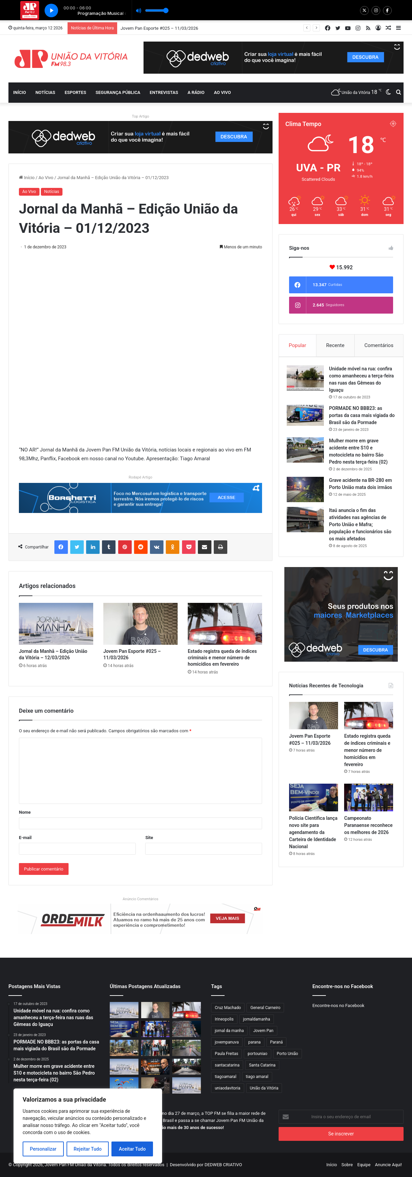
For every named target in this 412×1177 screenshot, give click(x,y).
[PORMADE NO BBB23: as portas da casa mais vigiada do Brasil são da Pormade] (307, 417)
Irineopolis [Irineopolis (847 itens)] (224, 1019)
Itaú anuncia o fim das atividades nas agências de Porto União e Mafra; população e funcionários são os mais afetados (359, 529)
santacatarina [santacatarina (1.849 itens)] (227, 1065)
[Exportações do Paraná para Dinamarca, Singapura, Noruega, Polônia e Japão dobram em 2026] (186, 1029)
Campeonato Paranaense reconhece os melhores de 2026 (368, 832)
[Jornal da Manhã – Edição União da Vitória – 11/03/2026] (124, 1067)
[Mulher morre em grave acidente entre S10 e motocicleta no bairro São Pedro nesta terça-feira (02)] (307, 452)
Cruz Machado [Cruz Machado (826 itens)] (228, 1007)
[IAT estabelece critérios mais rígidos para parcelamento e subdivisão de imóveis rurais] (124, 1048)
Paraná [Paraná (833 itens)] (276, 1042)
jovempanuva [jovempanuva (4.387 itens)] (227, 1042)
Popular (297, 345)
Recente (335, 345)
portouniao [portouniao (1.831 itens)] (257, 1053)
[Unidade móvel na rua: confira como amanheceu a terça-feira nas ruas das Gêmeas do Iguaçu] (307, 380)
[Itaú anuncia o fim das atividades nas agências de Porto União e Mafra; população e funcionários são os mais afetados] (307, 524)
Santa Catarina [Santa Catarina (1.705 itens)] (262, 1065)
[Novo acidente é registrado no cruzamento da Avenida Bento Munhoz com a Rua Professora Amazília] (155, 1085)
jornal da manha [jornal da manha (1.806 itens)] (229, 1030)
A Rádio (195, 92)
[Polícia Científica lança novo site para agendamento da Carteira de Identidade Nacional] (313, 804)
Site (149, 837)
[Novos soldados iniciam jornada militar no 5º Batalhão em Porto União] (186, 1067)
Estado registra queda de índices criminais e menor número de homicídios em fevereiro (222, 657)
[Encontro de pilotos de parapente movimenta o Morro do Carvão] (124, 1085)
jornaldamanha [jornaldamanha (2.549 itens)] (256, 1019)
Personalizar (43, 1149)
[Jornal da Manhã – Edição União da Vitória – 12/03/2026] (56, 624)
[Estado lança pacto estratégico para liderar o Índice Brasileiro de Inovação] (155, 1048)
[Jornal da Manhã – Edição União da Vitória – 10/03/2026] (186, 1085)
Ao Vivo (45, 177)
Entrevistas (164, 92)
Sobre (347, 1164)
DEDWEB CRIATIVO (223, 1164)
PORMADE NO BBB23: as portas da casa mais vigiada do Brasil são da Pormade (360, 417)
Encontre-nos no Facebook (338, 1005)
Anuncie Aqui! (388, 1164)
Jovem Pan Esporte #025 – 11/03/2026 (159, 28)
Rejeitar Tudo (88, 1149)
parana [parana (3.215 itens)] (254, 1042)
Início (19, 92)
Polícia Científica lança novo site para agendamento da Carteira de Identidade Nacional (313, 839)
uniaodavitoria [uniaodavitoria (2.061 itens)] (227, 1088)
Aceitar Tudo (132, 1149)
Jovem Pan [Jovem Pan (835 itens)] (263, 1030)
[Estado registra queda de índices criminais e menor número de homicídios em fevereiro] (225, 624)
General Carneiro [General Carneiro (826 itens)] (265, 1007)
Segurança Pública (118, 92)
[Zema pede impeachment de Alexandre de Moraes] (155, 1067)
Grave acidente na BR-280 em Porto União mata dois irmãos (358, 489)
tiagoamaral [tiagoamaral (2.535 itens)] (225, 1076)
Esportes (75, 92)
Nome (25, 812)
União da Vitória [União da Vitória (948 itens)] (264, 1088)
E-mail (25, 837)
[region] (88, 1125)
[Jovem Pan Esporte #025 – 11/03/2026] (140, 624)
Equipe (363, 1164)
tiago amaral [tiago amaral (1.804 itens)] (257, 1076)
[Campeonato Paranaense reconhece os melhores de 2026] (368, 804)
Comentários (378, 345)
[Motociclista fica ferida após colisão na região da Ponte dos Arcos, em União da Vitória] (186, 1048)
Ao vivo (222, 92)
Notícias (45, 92)
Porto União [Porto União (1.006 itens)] (287, 1053)
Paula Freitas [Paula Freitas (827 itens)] (226, 1053)
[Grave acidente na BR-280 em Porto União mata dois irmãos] (307, 491)
